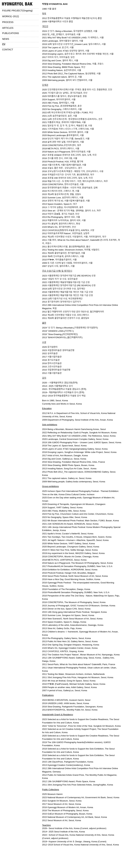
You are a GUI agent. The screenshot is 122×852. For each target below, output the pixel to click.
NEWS (5, 39)
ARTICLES (7, 28)
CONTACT (7, 49)
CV (3, 44)
